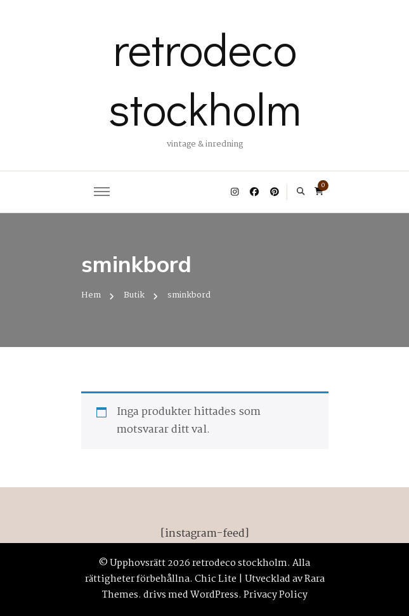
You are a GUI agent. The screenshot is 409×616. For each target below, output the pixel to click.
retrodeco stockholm (204, 78)
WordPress (214, 595)
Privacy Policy (275, 595)
